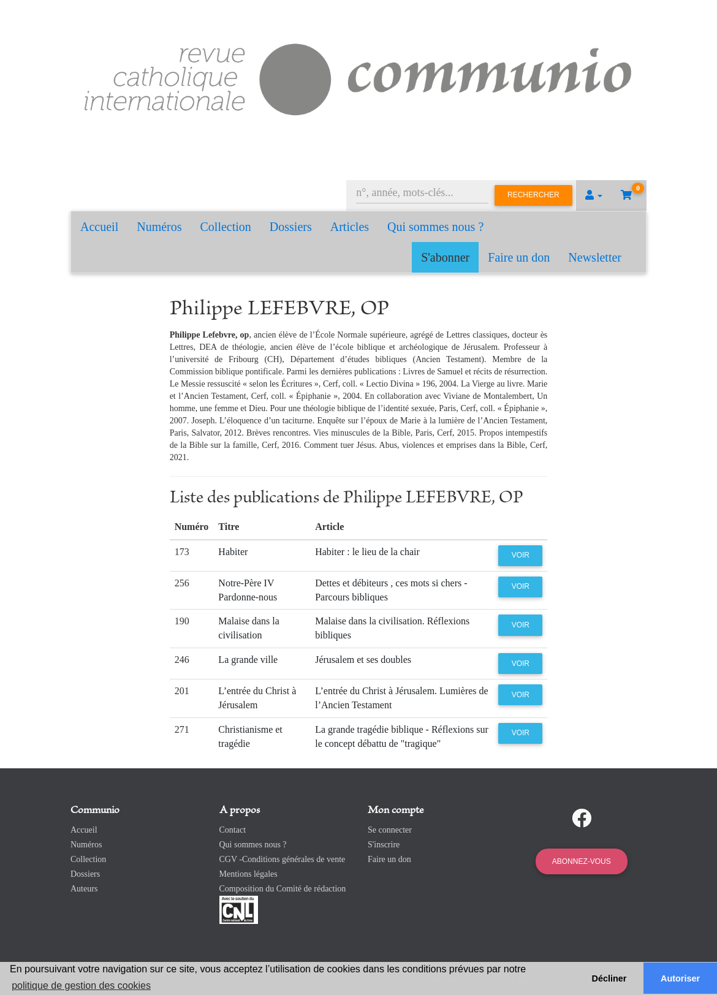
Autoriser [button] (680, 978)
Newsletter (594, 257)
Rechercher (533, 195)
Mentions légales (248, 874)
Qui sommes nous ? (435, 226)
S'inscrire (384, 844)
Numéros (159, 226)
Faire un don (519, 257)
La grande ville (248, 659)
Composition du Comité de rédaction (282, 888)
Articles (349, 226)
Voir (520, 555)
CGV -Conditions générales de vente (282, 859)
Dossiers (291, 226)
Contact (232, 829)
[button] (594, 195)
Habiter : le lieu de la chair (367, 552)
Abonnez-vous (581, 861)
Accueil (99, 226)
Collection (225, 226)
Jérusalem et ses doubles (363, 659)
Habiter (233, 552)
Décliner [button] (609, 978)
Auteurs (83, 888)
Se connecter (390, 829)
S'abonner (445, 257)
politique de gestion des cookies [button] (81, 985)
